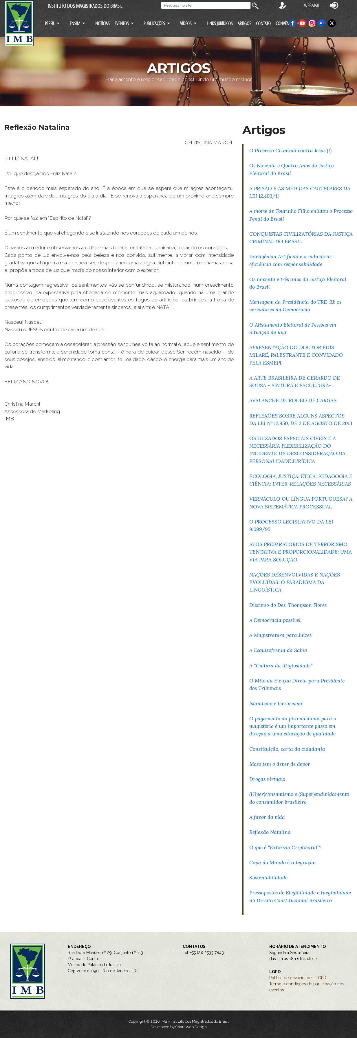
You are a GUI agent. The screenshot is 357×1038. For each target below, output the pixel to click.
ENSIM (75, 23)
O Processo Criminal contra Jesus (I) (290, 150)
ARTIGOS (244, 23)
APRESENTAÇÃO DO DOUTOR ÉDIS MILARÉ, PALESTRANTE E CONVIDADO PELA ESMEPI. (296, 355)
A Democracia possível (275, 620)
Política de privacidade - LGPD (297, 977)
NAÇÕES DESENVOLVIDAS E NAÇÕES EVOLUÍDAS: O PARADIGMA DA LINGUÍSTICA (294, 582)
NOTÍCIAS (102, 23)
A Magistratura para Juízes (280, 635)
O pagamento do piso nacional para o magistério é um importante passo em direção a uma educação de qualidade (292, 726)
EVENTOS (122, 23)
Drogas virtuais (267, 779)
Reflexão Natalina (270, 832)
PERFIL (50, 23)
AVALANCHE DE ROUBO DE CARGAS (292, 400)
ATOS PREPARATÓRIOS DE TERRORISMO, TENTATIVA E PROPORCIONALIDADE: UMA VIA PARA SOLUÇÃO (300, 552)
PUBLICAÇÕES (154, 23)
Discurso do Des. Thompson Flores (288, 605)
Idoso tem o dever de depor (279, 764)
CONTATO (263, 23)
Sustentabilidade (268, 877)
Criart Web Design (191, 1027)
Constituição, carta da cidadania (287, 749)
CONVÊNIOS (285, 23)
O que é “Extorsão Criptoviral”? (285, 847)
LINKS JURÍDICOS (220, 23)
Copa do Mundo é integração (282, 862)
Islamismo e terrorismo (275, 703)
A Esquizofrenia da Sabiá (278, 650)
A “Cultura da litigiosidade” (280, 665)
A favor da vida (267, 817)
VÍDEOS (186, 23)
